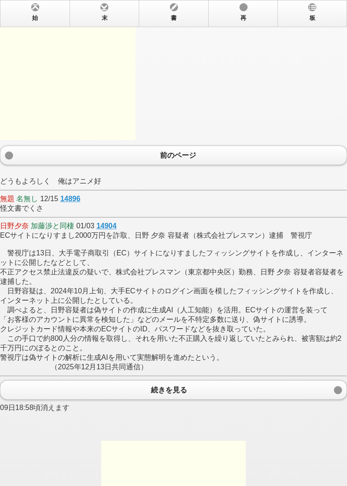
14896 (70, 199)
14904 (106, 226)
